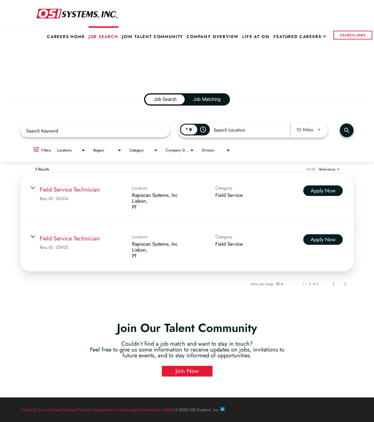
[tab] (165, 99)
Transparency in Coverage (113, 410)
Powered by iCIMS (155, 410)
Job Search (103, 36)
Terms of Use (48, 410)
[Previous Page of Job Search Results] (334, 284)
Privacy (27, 410)
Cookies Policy (75, 410)
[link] (187, 198)
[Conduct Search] (347, 130)
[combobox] (95, 130)
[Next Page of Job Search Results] (345, 284)
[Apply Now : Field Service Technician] (323, 190)
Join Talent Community (152, 36)
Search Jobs (353, 35)
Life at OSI (256, 36)
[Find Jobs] (347, 130)
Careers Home (66, 36)
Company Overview (213, 36)
